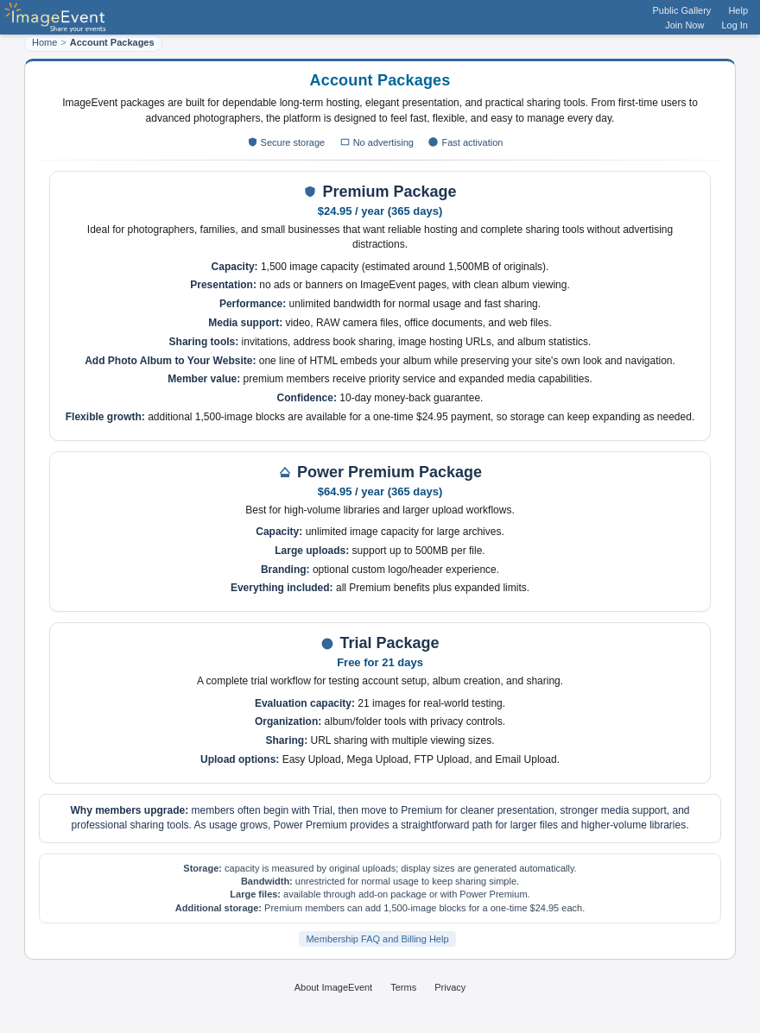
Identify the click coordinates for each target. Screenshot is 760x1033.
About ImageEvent (333, 987)
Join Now (684, 25)
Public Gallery (682, 10)
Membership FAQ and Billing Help (377, 939)
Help (738, 10)
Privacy (450, 987)
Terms (403, 987)
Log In (734, 25)
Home (44, 42)
